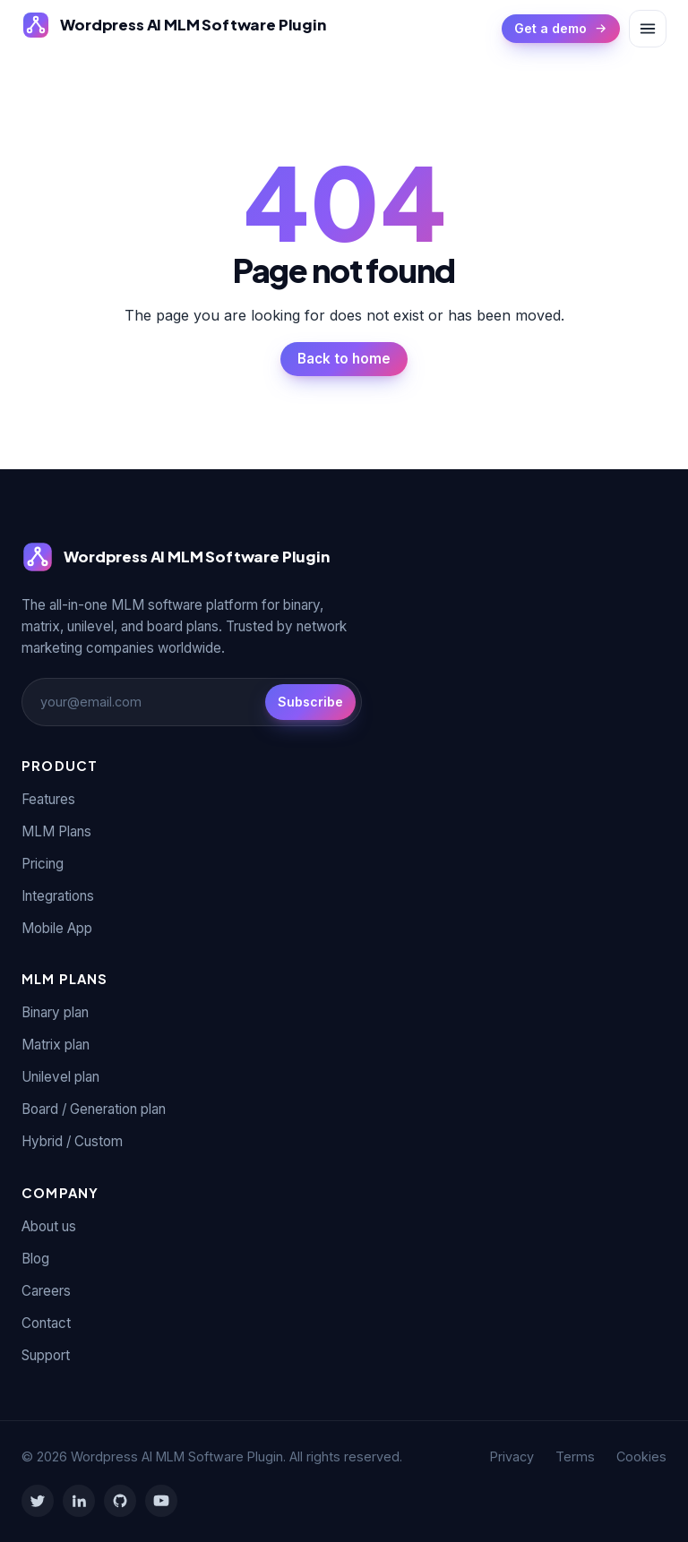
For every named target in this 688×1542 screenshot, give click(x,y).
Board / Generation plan (94, 1109)
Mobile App (57, 928)
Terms (575, 1456)
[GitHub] (120, 1501)
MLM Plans (56, 831)
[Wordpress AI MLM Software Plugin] (174, 25)
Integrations (58, 895)
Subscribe (310, 701)
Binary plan (55, 1012)
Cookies (641, 1456)
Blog (35, 1258)
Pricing (43, 863)
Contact (46, 1323)
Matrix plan (56, 1044)
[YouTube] (161, 1501)
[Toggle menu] (647, 28)
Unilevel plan (60, 1076)
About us (49, 1226)
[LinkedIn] (79, 1501)
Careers (46, 1290)
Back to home (344, 358)
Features (48, 799)
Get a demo (560, 28)
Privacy (512, 1456)
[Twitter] (38, 1501)
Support (46, 1355)
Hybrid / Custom (72, 1141)
